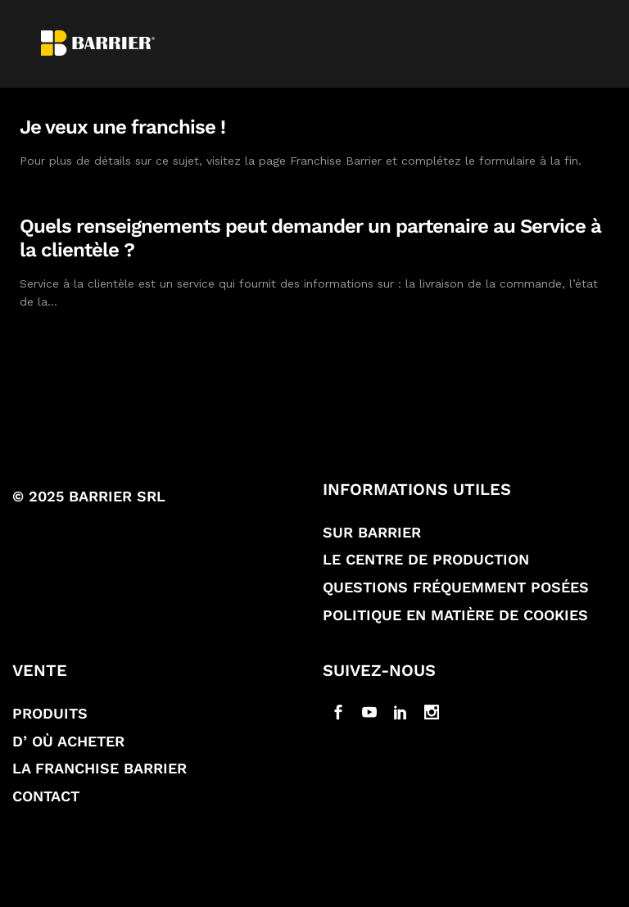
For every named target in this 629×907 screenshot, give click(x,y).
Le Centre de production (426, 559)
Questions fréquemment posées (456, 587)
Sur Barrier (372, 532)
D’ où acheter (68, 741)
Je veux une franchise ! (122, 127)
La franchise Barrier (99, 768)
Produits (50, 713)
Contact (45, 796)
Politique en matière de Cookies (455, 615)
